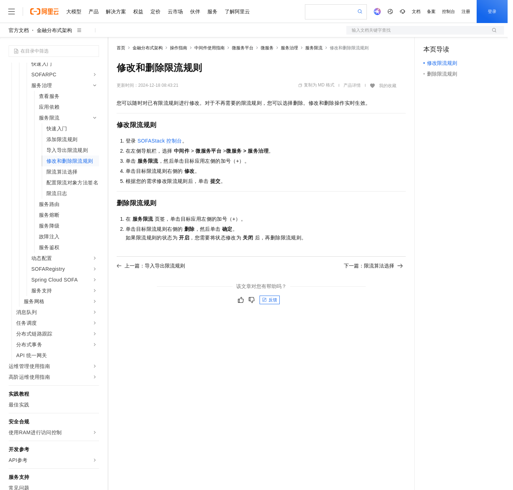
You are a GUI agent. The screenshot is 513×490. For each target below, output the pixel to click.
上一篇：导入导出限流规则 (151, 266)
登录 (492, 11)
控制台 (448, 11)
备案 (431, 11)
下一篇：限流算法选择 (373, 266)
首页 (121, 47)
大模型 (73, 11)
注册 (466, 11)
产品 (94, 11)
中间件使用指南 (209, 47)
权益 (138, 11)
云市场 (175, 11)
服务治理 (289, 47)
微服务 (267, 47)
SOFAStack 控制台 (160, 141)
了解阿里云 (237, 11)
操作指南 (178, 47)
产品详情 (352, 85)
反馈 (269, 299)
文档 (416, 11)
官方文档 (19, 30)
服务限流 (314, 47)
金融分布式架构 (54, 30)
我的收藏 (387, 85)
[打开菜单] (11, 11)
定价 (155, 11)
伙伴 (195, 11)
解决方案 (116, 11)
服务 (212, 11)
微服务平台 (242, 47)
